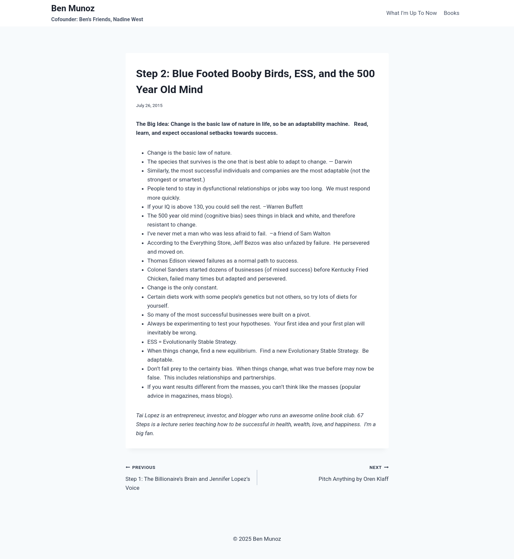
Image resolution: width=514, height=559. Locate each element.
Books (451, 13)
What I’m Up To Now (411, 13)
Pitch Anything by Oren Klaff (326, 472)
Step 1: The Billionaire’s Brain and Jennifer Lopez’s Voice (189, 477)
